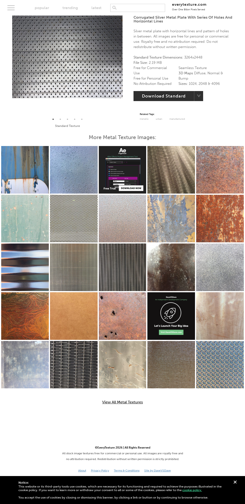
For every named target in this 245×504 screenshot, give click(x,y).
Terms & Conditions (126, 470)
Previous (8, 65)
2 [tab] (60, 119)
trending (70, 7)
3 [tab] (67, 119)
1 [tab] (53, 119)
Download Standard (164, 96)
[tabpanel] (67, 57)
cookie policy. (192, 490)
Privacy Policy (100, 470)
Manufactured (177, 119)
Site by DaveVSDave (157, 470)
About (82, 470)
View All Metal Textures (122, 402)
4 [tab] (74, 119)
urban (159, 119)
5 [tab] (81, 119)
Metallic (144, 119)
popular (42, 7)
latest (96, 7)
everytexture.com (189, 6)
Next (126, 65)
